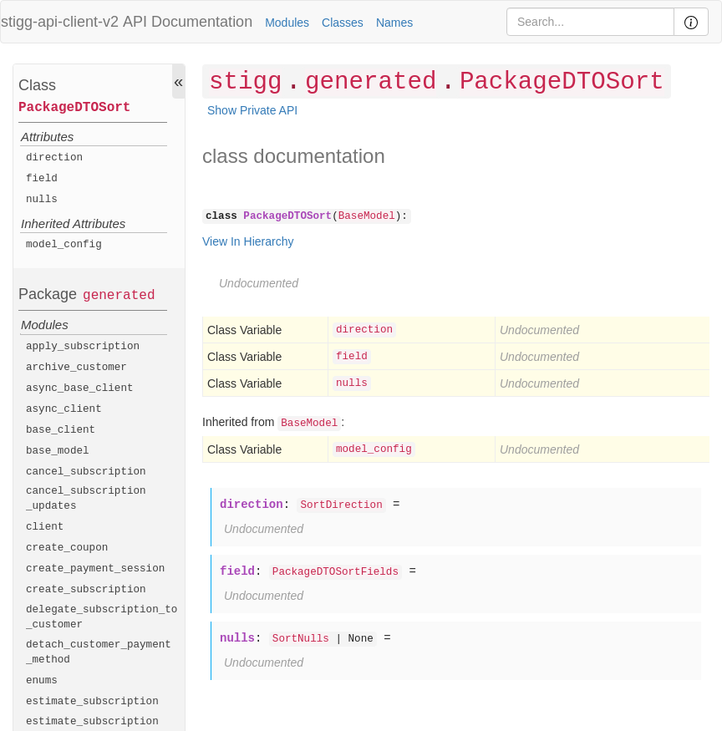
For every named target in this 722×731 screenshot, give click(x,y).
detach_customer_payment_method (98, 652)
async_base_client (80, 388)
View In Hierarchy (247, 241)
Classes (343, 22)
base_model (57, 451)
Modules (287, 22)
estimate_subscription (92, 702)
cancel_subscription (86, 472)
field (42, 179)
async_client (64, 409)
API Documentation (187, 21)
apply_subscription (83, 347)
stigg (245, 82)
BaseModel (366, 216)
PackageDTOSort (74, 107)
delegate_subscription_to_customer (101, 617)
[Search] (590, 22)
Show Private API (252, 110)
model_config (64, 245)
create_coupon (67, 548)
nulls (42, 200)
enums (42, 681)
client (45, 527)
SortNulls (300, 639)
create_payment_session (95, 569)
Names (394, 22)
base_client (60, 430)
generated (119, 295)
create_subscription (86, 590)
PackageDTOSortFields (335, 572)
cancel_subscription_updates (86, 498)
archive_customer (76, 367)
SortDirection (341, 505)
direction (54, 158)
